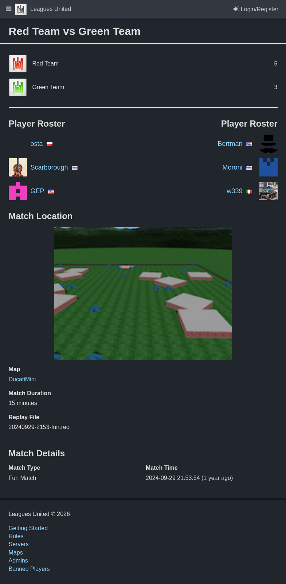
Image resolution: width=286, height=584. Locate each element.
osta (37, 143)
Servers (19, 544)
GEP (37, 191)
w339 (234, 191)
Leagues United (43, 9)
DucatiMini (22, 379)
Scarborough (49, 167)
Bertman (230, 143)
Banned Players (29, 569)
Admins (18, 560)
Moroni (232, 167)
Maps (16, 552)
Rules (16, 536)
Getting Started (28, 528)
